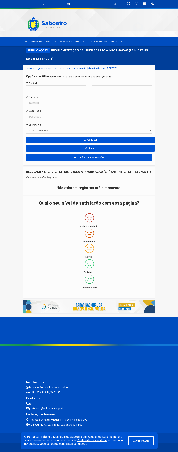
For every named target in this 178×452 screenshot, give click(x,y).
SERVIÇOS (79, 41)
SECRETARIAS (65, 41)
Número (32, 97)
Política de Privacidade (92, 440)
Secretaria (33, 124)
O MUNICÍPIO (51, 41)
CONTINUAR (141, 441)
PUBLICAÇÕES (116, 41)
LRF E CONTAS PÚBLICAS (97, 41)
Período (32, 83)
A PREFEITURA (36, 41)
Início (29, 68)
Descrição (33, 111)
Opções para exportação (89, 157)
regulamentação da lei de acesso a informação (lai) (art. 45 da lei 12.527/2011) (78, 68)
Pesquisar (90, 139)
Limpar (90, 148)
